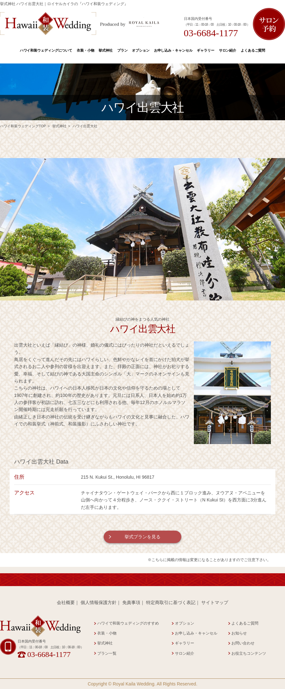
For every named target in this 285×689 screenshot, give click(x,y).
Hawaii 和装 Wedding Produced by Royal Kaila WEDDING (80, 23)
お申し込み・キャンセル (173, 50)
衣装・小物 (85, 50)
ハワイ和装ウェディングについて (46, 50)
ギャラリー (205, 50)
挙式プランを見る (142, 536)
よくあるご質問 (253, 50)
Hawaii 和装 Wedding (40, 626)
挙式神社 (106, 50)
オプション (140, 50)
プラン (122, 50)
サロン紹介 (227, 50)
